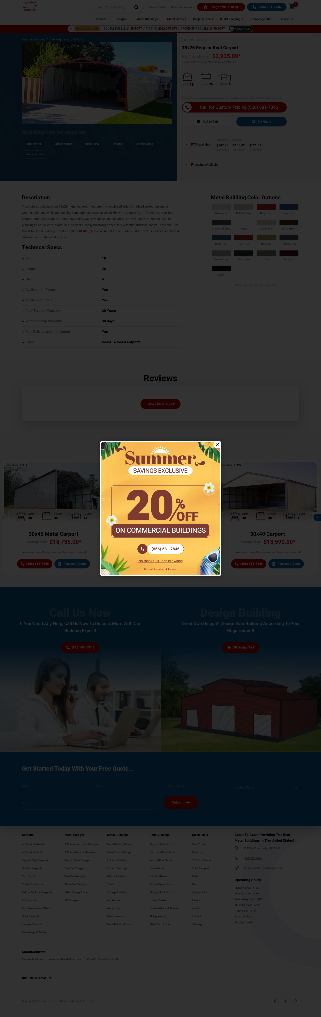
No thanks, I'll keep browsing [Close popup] (160, 561)
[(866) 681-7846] (160, 549)
